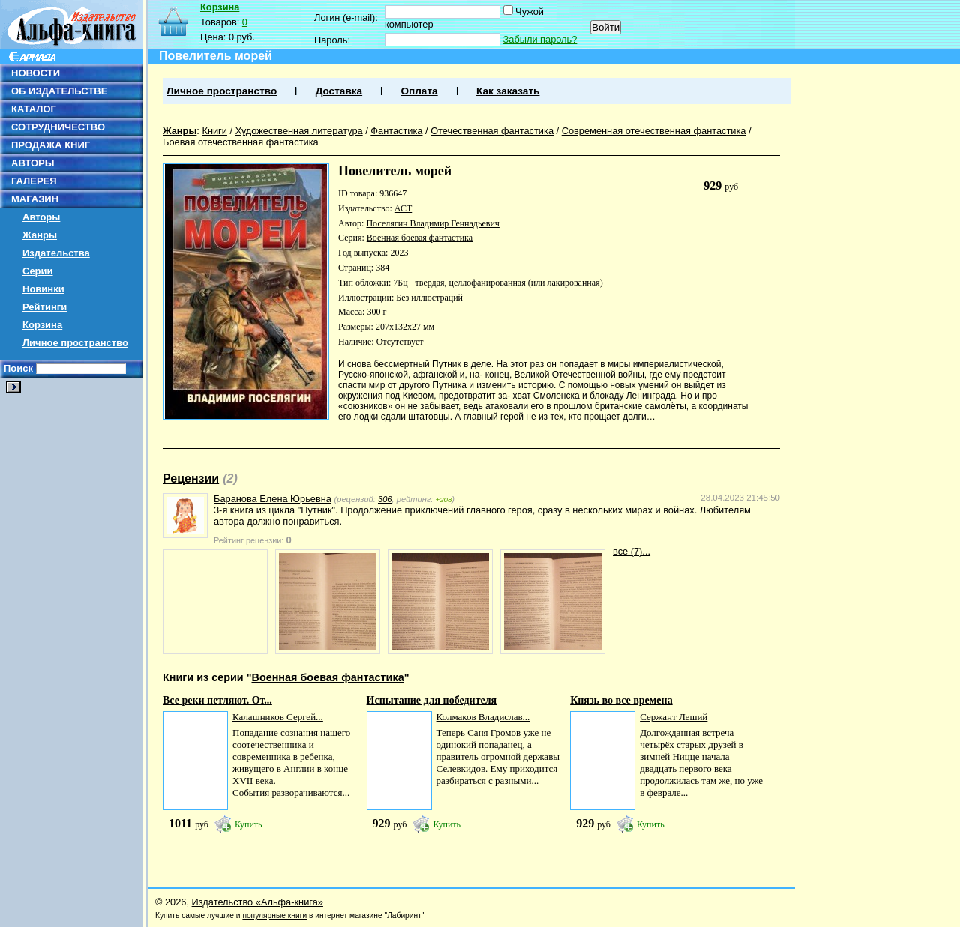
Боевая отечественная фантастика (241, 142)
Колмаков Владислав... (483, 716)
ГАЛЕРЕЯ (34, 181)
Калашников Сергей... (277, 716)
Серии (37, 271)
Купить (248, 824)
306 (385, 499)
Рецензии (191, 478)
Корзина (42, 324)
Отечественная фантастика (492, 130)
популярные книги (274, 915)
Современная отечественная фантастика (654, 130)
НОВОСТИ (35, 73)
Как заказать (507, 91)
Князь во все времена (621, 700)
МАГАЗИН (34, 199)
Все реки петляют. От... (217, 700)
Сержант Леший (673, 716)
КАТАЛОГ (33, 109)
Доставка (339, 91)
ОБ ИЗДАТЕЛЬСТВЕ (59, 91)
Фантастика (396, 130)
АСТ (403, 208)
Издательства (56, 253)
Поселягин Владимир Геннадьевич (432, 223)
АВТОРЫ (32, 163)
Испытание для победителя (432, 700)
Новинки (43, 289)
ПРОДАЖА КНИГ (50, 145)
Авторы (41, 217)
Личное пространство (75, 342)
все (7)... (631, 551)
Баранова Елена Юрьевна (273, 498)
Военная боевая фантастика (419, 237)
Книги (214, 130)
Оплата (418, 91)
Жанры (39, 235)
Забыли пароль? (540, 39)
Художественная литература (299, 130)
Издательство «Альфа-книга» (257, 902)
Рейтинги (44, 306)
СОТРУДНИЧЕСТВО (58, 127)
